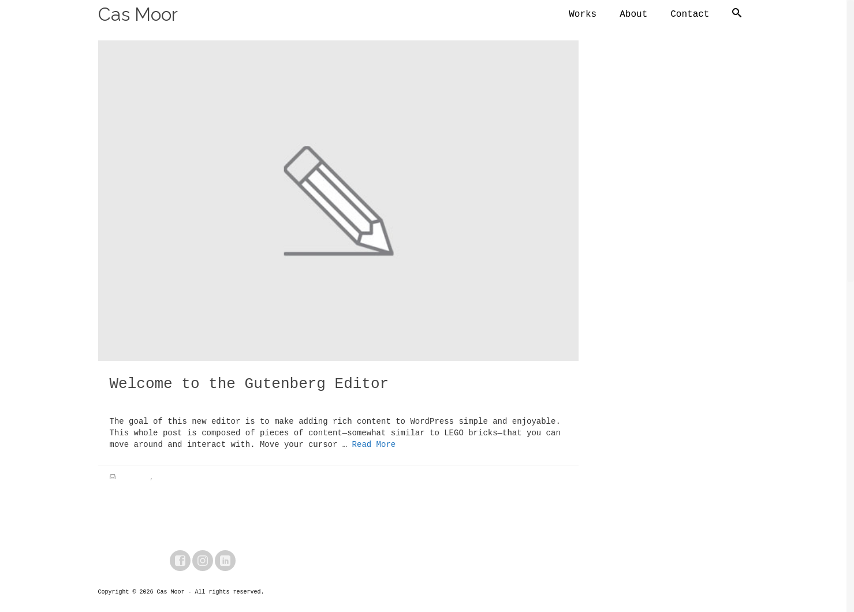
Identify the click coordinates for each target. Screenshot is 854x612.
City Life (172, 479)
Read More (374, 446)
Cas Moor (138, 14)
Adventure (134, 479)
